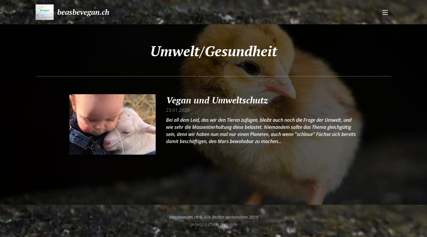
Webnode (229, 224)
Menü (385, 12)
